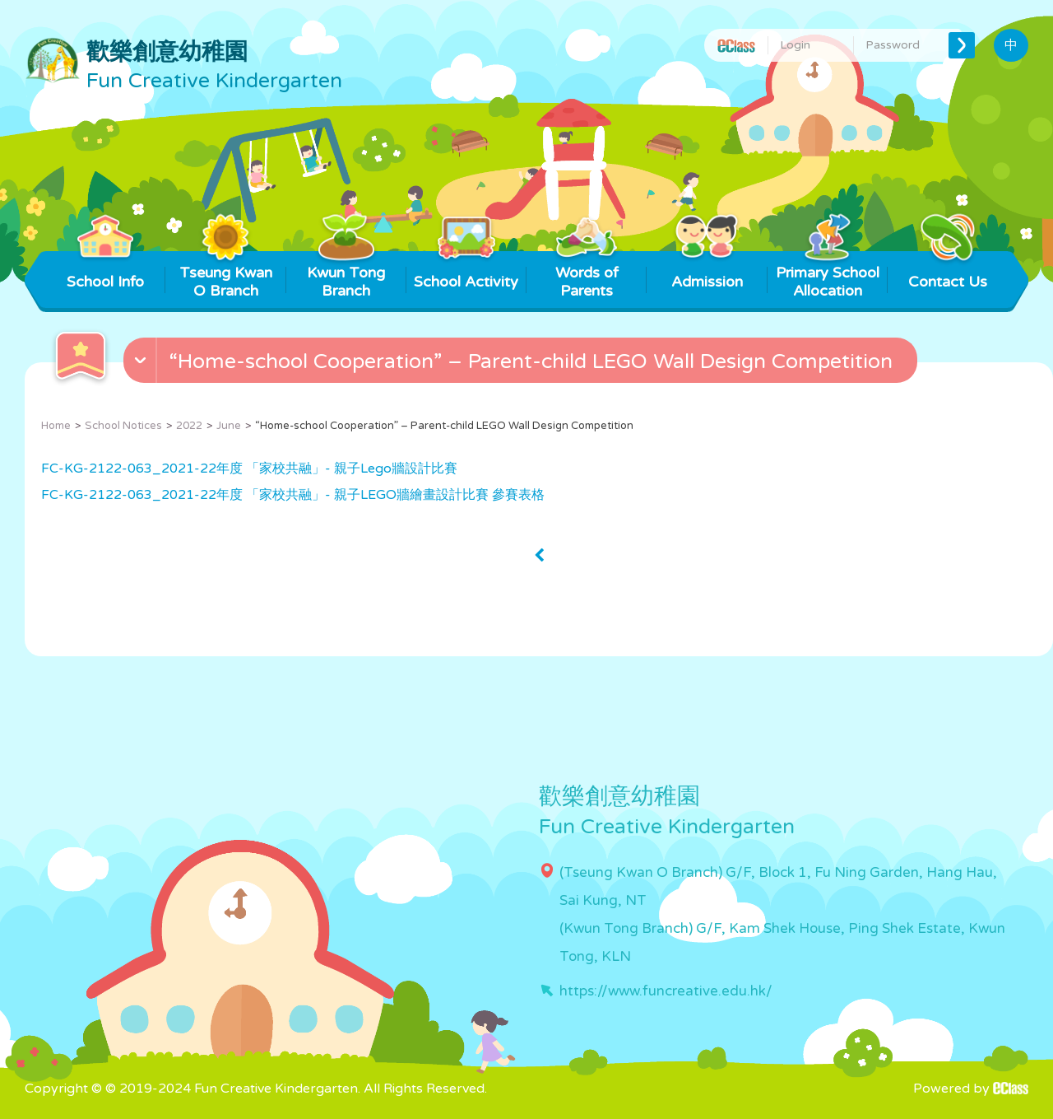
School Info (105, 271)
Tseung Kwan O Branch (225, 275)
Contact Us (947, 271)
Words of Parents (587, 275)
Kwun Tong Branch (346, 275)
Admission (707, 271)
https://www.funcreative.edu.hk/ (665, 991)
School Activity (466, 271)
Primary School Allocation (827, 275)
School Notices (123, 425)
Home (56, 425)
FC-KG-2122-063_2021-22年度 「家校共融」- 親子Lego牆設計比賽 (249, 468)
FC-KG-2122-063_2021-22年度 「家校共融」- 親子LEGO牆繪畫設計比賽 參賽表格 (293, 495)
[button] (522, 364)
